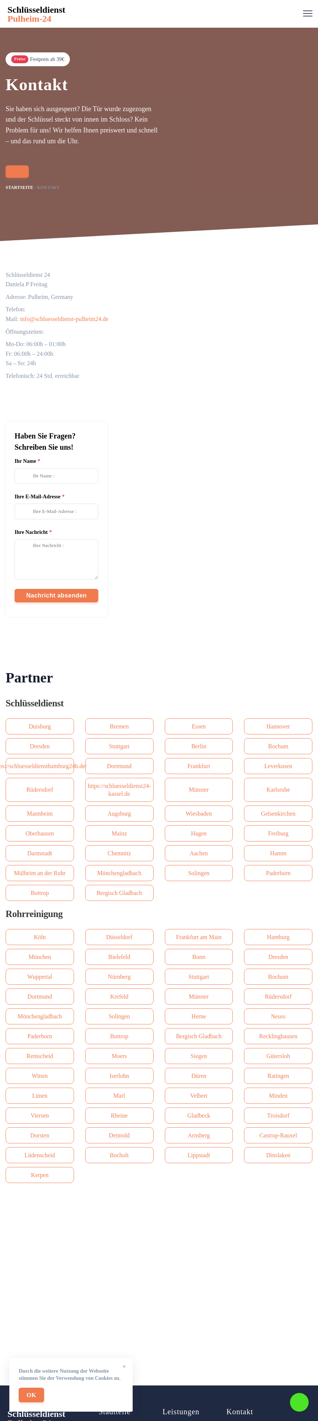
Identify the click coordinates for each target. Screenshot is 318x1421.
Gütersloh (278, 1056)
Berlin (198, 746)
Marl (119, 1096)
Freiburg (278, 833)
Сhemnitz (119, 853)
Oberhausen (39, 833)
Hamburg (278, 937)
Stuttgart (119, 746)
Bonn (199, 957)
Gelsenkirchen (278, 813)
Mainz (119, 833)
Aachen (198, 853)
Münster (199, 789)
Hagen (199, 833)
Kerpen (40, 1175)
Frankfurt (199, 766)
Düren (198, 1076)
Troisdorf (278, 1115)
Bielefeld (119, 957)
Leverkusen (278, 766)
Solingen (198, 873)
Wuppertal (39, 977)
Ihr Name (25, 461)
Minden (278, 1096)
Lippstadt (199, 1155)
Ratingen (278, 1076)
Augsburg (119, 813)
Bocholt (119, 1155)
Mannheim (40, 813)
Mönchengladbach (119, 873)
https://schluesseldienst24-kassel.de (119, 790)
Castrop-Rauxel (278, 1135)
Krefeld (119, 996)
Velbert (198, 1096)
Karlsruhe (278, 789)
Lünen (39, 1096)
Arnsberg (199, 1135)
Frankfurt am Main (199, 937)
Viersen (40, 1115)
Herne (198, 1016)
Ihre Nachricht (31, 532)
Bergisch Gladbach (119, 893)
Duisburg (40, 726)
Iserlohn (119, 1076)
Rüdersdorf (39, 789)
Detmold (119, 1135)
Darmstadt (39, 853)
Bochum (278, 746)
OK (31, 1395)
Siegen (199, 1056)
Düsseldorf (119, 937)
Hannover (278, 726)
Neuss (278, 1016)
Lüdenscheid (40, 1155)
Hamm (278, 853)
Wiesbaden (199, 813)
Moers (119, 1056)
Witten (40, 1076)
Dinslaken (278, 1155)
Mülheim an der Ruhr (39, 873)
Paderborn (278, 873)
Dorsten (39, 1135)
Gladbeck (198, 1115)
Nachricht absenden (56, 595)
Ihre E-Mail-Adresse (38, 496)
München (39, 957)
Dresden (40, 746)
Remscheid (40, 1056)
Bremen (119, 726)
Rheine (119, 1115)
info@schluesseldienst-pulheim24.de (64, 319)
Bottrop (40, 893)
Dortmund (119, 766)
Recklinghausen (278, 1036)
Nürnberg (119, 977)
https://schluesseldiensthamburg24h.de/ (40, 766)
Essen (199, 726)
